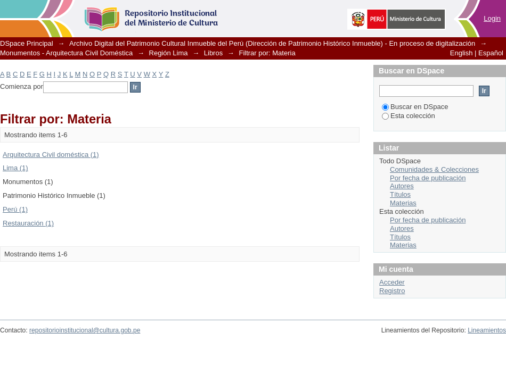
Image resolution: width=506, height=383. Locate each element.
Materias (403, 203)
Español (490, 53)
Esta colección (408, 116)
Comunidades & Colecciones (434, 169)
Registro (392, 291)
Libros (213, 53)
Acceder (392, 282)
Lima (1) (15, 168)
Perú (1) (15, 209)
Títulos (400, 194)
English (461, 53)
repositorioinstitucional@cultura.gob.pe (84, 330)
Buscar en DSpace (415, 107)
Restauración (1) (28, 223)
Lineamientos (487, 330)
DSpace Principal (26, 43)
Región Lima (168, 53)
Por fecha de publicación (428, 178)
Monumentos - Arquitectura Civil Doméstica (66, 53)
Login (492, 18)
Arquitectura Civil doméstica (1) (51, 155)
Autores (402, 186)
